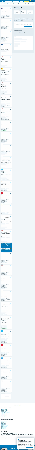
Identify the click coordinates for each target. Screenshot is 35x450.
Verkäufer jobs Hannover (4, 398)
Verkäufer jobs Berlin (3, 405)
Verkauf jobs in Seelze (3, 416)
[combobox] (8, 1)
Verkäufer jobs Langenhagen (4, 399)
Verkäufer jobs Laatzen (3, 403)
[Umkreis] (21, 1)
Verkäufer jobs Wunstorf (3, 400)
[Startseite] (3, 1)
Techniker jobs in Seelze (4, 415)
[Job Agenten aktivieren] (10, 237)
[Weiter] (8, 377)
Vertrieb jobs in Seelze (3, 417)
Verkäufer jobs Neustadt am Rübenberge (5, 401)
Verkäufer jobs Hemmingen (4, 402)
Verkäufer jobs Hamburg (3, 404)
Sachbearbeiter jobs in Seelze (4, 414)
